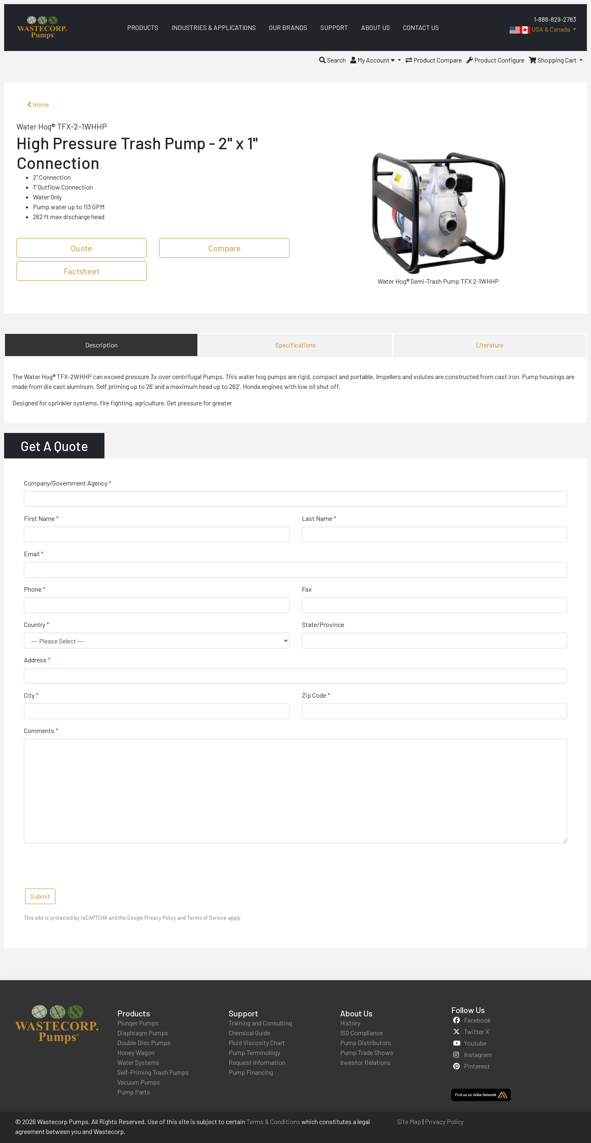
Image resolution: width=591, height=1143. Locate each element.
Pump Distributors (365, 1042)
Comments (39, 730)
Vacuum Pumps (138, 1082)
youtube (475, 1043)
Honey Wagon (136, 1052)
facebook (477, 1020)
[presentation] (86, 866)
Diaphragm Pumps (142, 1033)
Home (38, 104)
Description (101, 345)
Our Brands (288, 27)
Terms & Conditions (273, 1121)
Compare (224, 248)
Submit (40, 896)
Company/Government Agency (65, 483)
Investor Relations (365, 1062)
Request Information (257, 1062)
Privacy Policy (444, 1121)
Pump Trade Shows (366, 1052)
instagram (478, 1054)
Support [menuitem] (334, 27)
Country (34, 624)
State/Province (323, 624)
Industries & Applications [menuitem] (214, 27)
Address (35, 660)
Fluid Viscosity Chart (257, 1042)
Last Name (317, 518)
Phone (33, 589)
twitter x (476, 1031)
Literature (489, 345)
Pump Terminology (254, 1052)
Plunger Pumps (138, 1023)
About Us (356, 1013)
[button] (332, 60)
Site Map (409, 1121)
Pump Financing (251, 1072)
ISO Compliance (361, 1033)
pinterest (477, 1066)
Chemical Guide (249, 1033)
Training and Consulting (260, 1023)
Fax (307, 589)
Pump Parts (133, 1092)
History (350, 1023)
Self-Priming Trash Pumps (153, 1072)
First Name (39, 518)
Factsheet (82, 271)
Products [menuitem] (142, 27)
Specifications (295, 345)
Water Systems (138, 1062)
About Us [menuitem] (375, 27)
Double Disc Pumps (144, 1042)
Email (31, 554)
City (29, 695)
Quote (81, 248)
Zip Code (314, 695)
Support (243, 1013)
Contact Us (421, 27)
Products (133, 1013)
